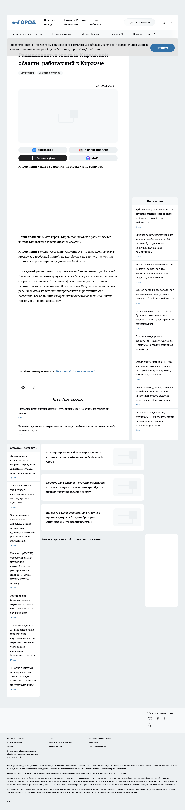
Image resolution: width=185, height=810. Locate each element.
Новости (49, 20)
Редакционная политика (100, 738)
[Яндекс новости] (93, 150)
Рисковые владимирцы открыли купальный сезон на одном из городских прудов (68, 413)
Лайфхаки (94, 24)
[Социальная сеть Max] (93, 158)
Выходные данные (15, 738)
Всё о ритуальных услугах (27, 34)
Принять (162, 47)
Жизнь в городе (50, 73)
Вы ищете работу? (144, 34)
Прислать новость (139, 22)
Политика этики (14, 742)
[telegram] (34, 387)
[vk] (23, 387)
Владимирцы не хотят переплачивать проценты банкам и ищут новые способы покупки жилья (68, 431)
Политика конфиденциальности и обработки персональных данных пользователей (22, 754)
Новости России (75, 20)
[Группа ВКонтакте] (42, 150)
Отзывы (10, 746)
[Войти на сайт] (171, 22)
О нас (50, 738)
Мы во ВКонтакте (92, 34)
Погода (48, 24)
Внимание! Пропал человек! (75, 371)
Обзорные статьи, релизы (60, 742)
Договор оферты (55, 746)
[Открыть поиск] (163, 22)
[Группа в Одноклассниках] (158, 718)
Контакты (93, 742)
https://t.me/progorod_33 (106, 781)
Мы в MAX (118, 34)
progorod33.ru (104, 773)
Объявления (71, 24)
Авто (98, 20)
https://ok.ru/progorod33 (82, 781)
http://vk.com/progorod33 (58, 781)
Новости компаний (97, 746)
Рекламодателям (62, 34)
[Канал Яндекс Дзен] (42, 158)
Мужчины (27, 73)
